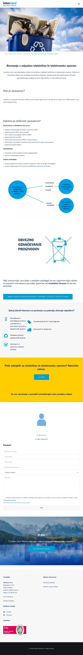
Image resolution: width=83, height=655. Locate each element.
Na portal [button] (41, 377)
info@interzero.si (42, 435)
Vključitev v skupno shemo (23, 54)
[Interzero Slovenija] (10, 4)
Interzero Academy (8, 601)
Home (6, 54)
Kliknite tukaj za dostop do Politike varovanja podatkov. (16, 502)
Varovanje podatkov (49, 582)
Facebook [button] (9, 615)
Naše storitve (12, 54)
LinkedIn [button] (9, 612)
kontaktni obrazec (57, 283)
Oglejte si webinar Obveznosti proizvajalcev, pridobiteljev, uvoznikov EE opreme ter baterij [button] (37, 296)
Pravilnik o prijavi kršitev (50, 586)
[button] (79, 4)
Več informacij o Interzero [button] (41, 549)
